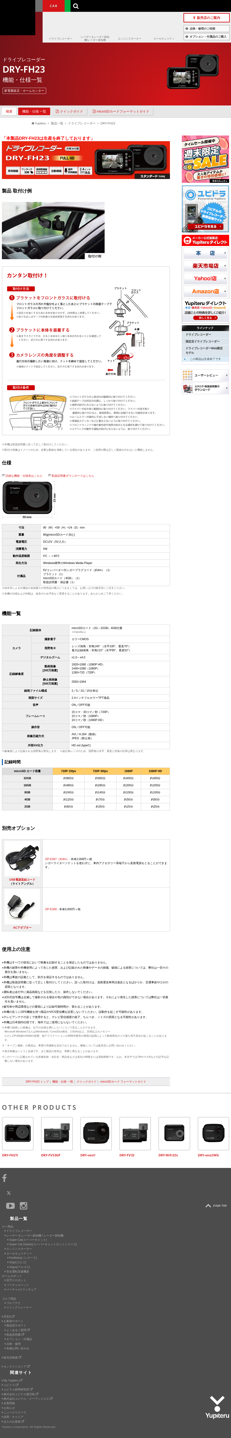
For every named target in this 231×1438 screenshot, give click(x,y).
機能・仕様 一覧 (34, 111)
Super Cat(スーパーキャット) (27, 1239)
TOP (217, 1205)
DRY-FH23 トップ (37, 1081)
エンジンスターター (129, 38)
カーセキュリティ (164, 38)
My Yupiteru (12, 1380)
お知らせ (8, 1408)
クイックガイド (69, 111)
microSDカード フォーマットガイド (123, 1081)
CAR (53, 6)
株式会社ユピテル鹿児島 (20, 1394)
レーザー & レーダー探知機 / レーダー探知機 (34, 1235)
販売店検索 (11, 1357)
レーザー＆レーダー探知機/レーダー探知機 (95, 38)
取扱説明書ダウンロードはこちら (73, 475)
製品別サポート (15, 1325)
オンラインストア (16, 1366)
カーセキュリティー (18, 1253)
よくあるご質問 (17, 1330)
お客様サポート (159, 6)
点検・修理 (13, 1344)
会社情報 (119, 6)
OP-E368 (51, 909)
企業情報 (8, 1403)
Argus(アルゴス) (19, 1267)
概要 (9, 111)
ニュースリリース (14, 1412)
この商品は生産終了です (205, 359)
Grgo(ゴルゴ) (17, 1262)
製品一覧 (136, 6)
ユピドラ (10, 1385)
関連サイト (21, 1372)
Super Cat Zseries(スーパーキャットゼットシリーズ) (42, 1244)
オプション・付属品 (18, 1339)
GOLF (75, 6)
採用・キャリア (12, 1417)
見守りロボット (15, 1280)
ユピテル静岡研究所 (17, 1389)
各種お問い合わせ (17, 1348)
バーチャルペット (17, 1285)
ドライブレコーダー (60, 38)
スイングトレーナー (18, 1307)
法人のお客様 (13, 1421)
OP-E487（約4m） (57, 859)
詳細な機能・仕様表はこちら (23, 475)
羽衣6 (8, 1316)
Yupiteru (21, 21)
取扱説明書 (14, 1334)
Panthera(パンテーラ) (22, 1257)
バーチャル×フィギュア (20, 1289)
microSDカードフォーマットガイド (121, 111)
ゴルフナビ (13, 1303)
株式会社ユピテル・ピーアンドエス (27, 1398)
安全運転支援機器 (17, 1271)
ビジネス (97, 6)
